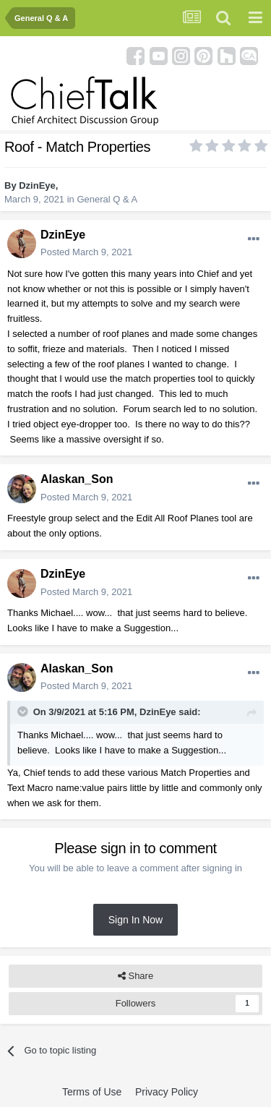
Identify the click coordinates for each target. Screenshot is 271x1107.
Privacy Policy (166, 1092)
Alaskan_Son (76, 479)
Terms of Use (91, 1092)
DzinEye (37, 185)
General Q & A (107, 199)
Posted (86, 252)
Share (135, 976)
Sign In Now (135, 920)
